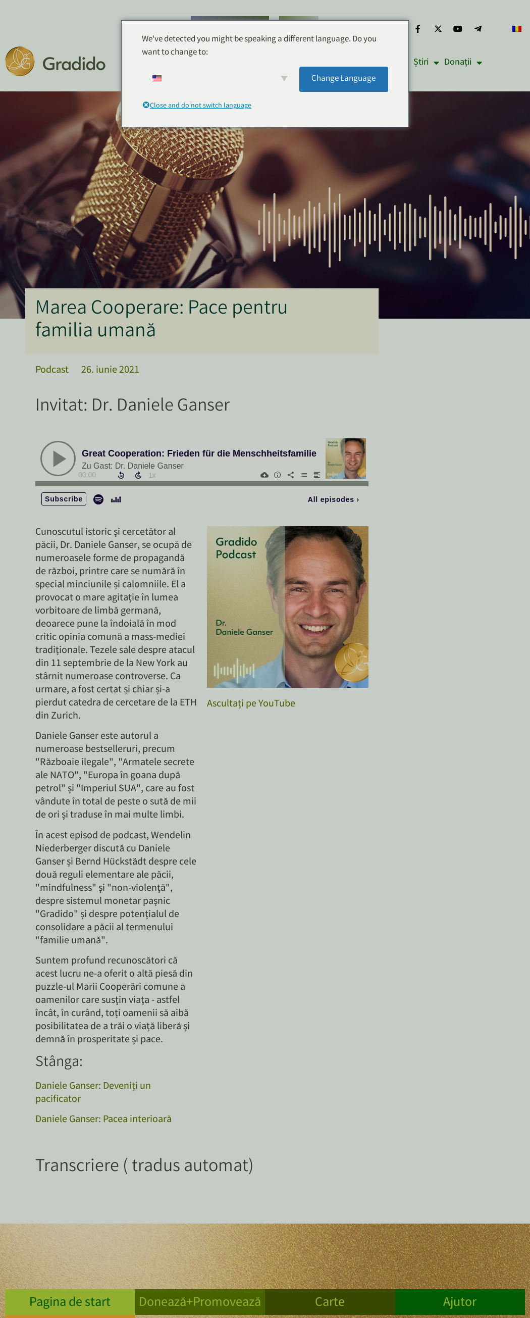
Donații (463, 62)
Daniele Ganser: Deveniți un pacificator (93, 1093)
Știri (426, 62)
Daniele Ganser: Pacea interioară (103, 1119)
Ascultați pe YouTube (251, 704)
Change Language (343, 79)
